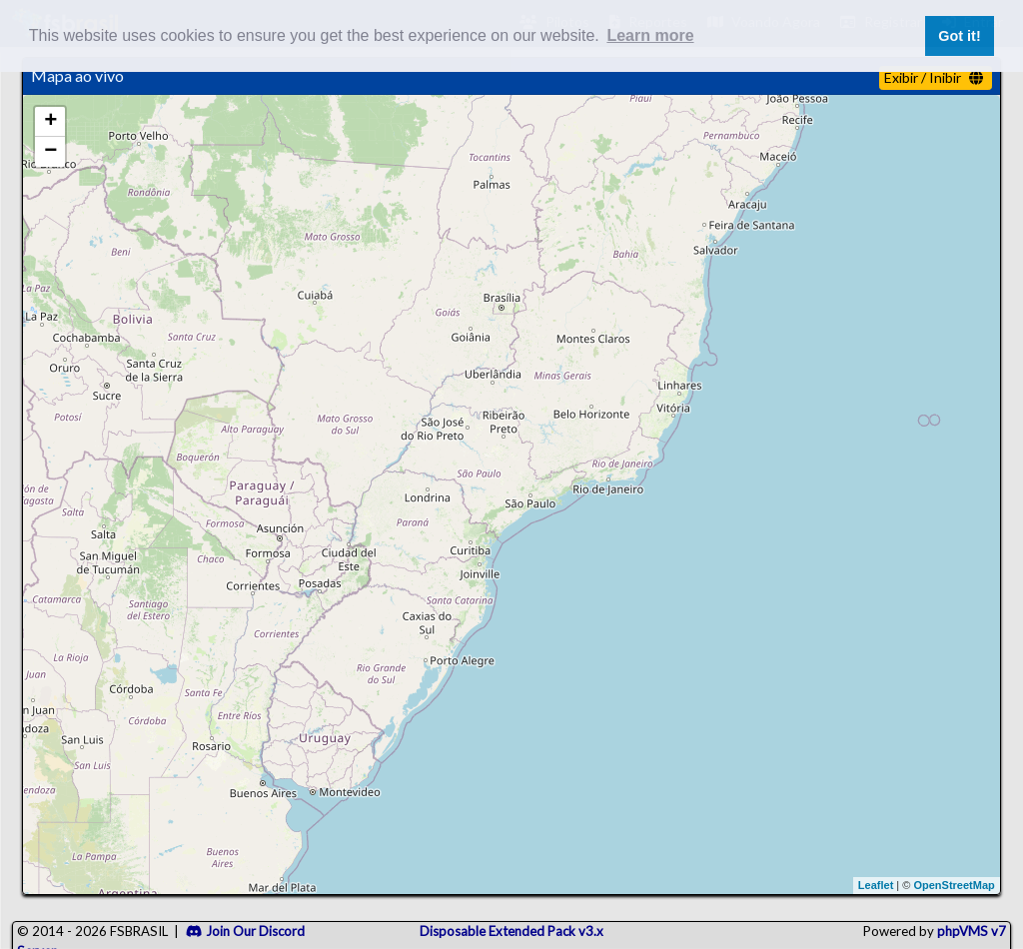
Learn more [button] (649, 35)
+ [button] (50, 122)
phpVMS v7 (971, 931)
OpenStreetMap (953, 885)
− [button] (50, 152)
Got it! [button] (959, 36)
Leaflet (875, 885)
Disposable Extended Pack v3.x (511, 931)
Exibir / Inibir (933, 77)
